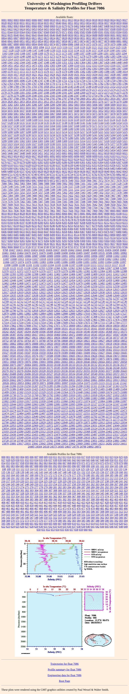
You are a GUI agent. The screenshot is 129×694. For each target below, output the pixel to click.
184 (107, 475)
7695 (70, 207)
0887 (10, 44)
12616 (123, 289)
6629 (46, 171)
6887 (58, 177)
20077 (20, 365)
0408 (107, 26)
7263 (70, 192)
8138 (58, 216)
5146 (113, 123)
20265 (123, 368)
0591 (100, 32)
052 (121, 460)
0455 (46, 29)
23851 (94, 440)
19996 (49, 362)
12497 (35, 286)
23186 (123, 428)
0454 (40, 29)
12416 (12, 277)
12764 (116, 304)
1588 (119, 71)
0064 (22, 26)
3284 (22, 104)
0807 (16, 38)
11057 (93, 259)
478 (88, 508)
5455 (58, 153)
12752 (79, 304)
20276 (20, 371)
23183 (116, 428)
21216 (20, 386)
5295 (119, 138)
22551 (86, 413)
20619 (72, 377)
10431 (19, 250)
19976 (27, 362)
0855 (46, 41)
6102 (107, 156)
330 (32, 493)
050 (112, 460)
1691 (119, 77)
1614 (125, 71)
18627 (27, 337)
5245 (119, 135)
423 (83, 502)
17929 (42, 325)
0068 (46, 26)
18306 (42, 331)
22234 (79, 407)
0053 (82, 23)
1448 (119, 62)
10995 (86, 256)
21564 (64, 392)
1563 (94, 68)
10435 (41, 250)
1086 (119, 44)
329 (27, 493)
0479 (88, 29)
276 (32, 487)
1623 (46, 74)
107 (126, 466)
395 (79, 499)
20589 (20, 377)
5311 (76, 141)
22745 (57, 419)
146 (55, 472)
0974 (52, 44)
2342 (46, 95)
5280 (70, 138)
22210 (42, 407)
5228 (16, 135)
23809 (79, 440)
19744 (35, 359)
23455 (35, 434)
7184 (22, 189)
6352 (88, 165)
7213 (82, 189)
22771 (108, 419)
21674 (108, 392)
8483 (10, 234)
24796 (83, 446)
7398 (28, 195)
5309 (64, 141)
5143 (94, 123)
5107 (22, 119)
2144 (64, 86)
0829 (70, 38)
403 (116, 499)
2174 (113, 89)
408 (13, 502)
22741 (42, 419)
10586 (108, 253)
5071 (70, 113)
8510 (64, 234)
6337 (58, 165)
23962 (72, 443)
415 (46, 502)
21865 (57, 398)
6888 (64, 177)
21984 (101, 401)
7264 (76, 192)
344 (97, 493)
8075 (76, 213)
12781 (79, 307)
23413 (116, 431)
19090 (72, 346)
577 (46, 520)
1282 (107, 56)
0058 (113, 23)
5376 (107, 144)
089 (41, 466)
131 (111, 469)
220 (22, 481)
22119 (86, 404)
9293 (64, 241)
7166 (113, 186)
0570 (58, 32)
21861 (49, 398)
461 (8, 508)
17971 (57, 325)
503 (79, 511)
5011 (124, 104)
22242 (86, 407)
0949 (40, 44)
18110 (72, 328)
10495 (79, 253)
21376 (123, 386)
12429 (86, 277)
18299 (35, 331)
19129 (116, 346)
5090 (58, 116)
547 (32, 517)
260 (83, 484)
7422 (70, 195)
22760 (94, 419)
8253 (70, 225)
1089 (11, 47)
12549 (86, 286)
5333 (70, 144)
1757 (100, 80)
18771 (35, 340)
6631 (58, 171)
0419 (119, 26)
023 (112, 457)
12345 (34, 268)
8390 (82, 228)
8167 (28, 219)
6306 (113, 162)
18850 (116, 340)
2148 (88, 86)
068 (69, 463)
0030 (16, 23)
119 (54, 469)
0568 (46, 32)
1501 (40, 65)
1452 (16, 65)
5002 (70, 104)
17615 (72, 322)
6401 (94, 168)
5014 (16, 107)
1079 (113, 44)
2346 (70, 95)
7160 (88, 186)
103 (107, 466)
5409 (119, 147)
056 (13, 463)
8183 (94, 219)
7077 (113, 180)
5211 (46, 132)
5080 (125, 113)
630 (41, 526)
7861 (52, 210)
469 (46, 508)
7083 (22, 183)
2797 (64, 98)
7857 (46, 210)
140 (27, 472)
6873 (4, 177)
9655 (107, 244)
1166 (22, 53)
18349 (94, 331)
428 (107, 502)
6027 (34, 156)
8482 (4, 234)
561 (97, 517)
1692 (125, 77)
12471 (27, 283)
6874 (10, 177)
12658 (57, 298)
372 (97, 496)
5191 (82, 129)
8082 (89, 213)
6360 (10, 168)
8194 (10, 222)
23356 (72, 431)
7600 (94, 201)
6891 (76, 177)
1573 (28, 71)
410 (22, 502)
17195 (42, 316)
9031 (52, 237)
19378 (57, 352)
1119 (82, 47)
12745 (35, 304)
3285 (28, 104)
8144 (82, 216)
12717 (42, 301)
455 (107, 505)
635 (64, 526)
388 (46, 499)
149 (69, 472)
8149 (100, 216)
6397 (82, 168)
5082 (10, 116)
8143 (76, 216)
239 (112, 481)
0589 (94, 32)
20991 (57, 383)
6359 (4, 168)
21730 (12, 395)
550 (46, 517)
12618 (12, 292)
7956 (82, 210)
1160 (112, 50)
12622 (42, 292)
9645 (82, 244)
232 (79, 481)
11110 (86, 265)
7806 (125, 207)
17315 (101, 316)
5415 (28, 150)
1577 (52, 71)
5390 (46, 147)
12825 (86, 310)
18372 (116, 331)
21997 (123, 401)
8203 (52, 222)
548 (36, 517)
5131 (22, 123)
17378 (20, 319)
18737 (116, 337)
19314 (116, 349)
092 (55, 466)
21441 (57, 389)
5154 (119, 123)
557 (79, 517)
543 (13, 517)
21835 (123, 395)
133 (120, 469)
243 (3, 484)
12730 (101, 301)
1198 (88, 53)
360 (46, 496)
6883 (40, 177)
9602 (40, 244)
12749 (57, 304)
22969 (35, 425)
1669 (4, 77)
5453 (52, 153)
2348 (82, 95)
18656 (57, 337)
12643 (72, 295)
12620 (27, 292)
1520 (10, 68)
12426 (72, 277)
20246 (108, 368)
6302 (88, 162)
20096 (42, 365)
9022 (46, 237)
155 (97, 472)
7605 (119, 201)
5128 (10, 123)
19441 (108, 352)
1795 (40, 86)
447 (69, 505)
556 (74, 517)
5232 (40, 135)
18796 (57, 340)
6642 (119, 171)
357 (32, 496)
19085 (64, 346)
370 (88, 496)
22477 (12, 413)
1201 (106, 53)
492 (27, 511)
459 (126, 505)
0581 (70, 32)
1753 (76, 80)
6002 (70, 153)
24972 (97, 446)
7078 (119, 180)
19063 (20, 346)
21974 (86, 401)
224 (41, 481)
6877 (16, 177)
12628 (86, 292)
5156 (4, 126)
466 (32, 508)
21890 (108, 398)
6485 (125, 168)
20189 (64, 368)
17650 (79, 322)
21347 (108, 386)
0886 (4, 44)
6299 (70, 162)
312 (74, 490)
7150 (28, 186)
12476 (57, 283)
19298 (101, 349)
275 (27, 487)
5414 (22, 150)
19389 (64, 352)
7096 (76, 183)
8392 (94, 228)
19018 (108, 343)
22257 (116, 407)
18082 (35, 328)
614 (93, 523)
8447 (46, 231)
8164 (10, 219)
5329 (46, 144)
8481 (125, 231)
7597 (76, 201)
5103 (125, 116)
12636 (20, 295)
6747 (28, 174)
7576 (10, 201)
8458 (64, 231)
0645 (46, 35)
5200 (10, 132)
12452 (57, 280)
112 (22, 469)
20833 (79, 380)
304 (36, 490)
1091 (23, 47)
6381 (34, 168)
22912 (101, 422)
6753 (64, 174)
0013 (70, 20)
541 (3, 517)
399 (97, 499)
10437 (56, 250)
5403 (113, 147)
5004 (82, 104)
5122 (100, 119)
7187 (40, 189)
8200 (40, 222)
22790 (5, 422)
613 (88, 523)
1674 (34, 77)
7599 (88, 201)
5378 (119, 144)
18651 (49, 337)
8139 (64, 216)
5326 (28, 144)
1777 (70, 83)
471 (55, 508)
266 (112, 484)
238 (107, 481)
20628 (101, 377)
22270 (5, 410)
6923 (10, 180)
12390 (5, 274)
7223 (4, 192)
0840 (4, 41)
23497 (94, 434)
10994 (79, 256)
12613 (101, 289)
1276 (70, 56)
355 (22, 496)
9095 (82, 237)
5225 (125, 132)
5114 (58, 119)
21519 (27, 392)
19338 (12, 352)
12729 (94, 301)
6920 (119, 177)
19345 (20, 352)
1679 (58, 77)
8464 (76, 231)
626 (22, 526)
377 (121, 496)
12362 (71, 268)
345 (102, 493)
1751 (64, 80)
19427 (101, 352)
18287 (20, 331)
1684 (82, 77)
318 (102, 490)
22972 (49, 425)
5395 (64, 147)
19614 (79, 355)
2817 (119, 98)
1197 (82, 53)
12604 (35, 289)
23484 (72, 434)
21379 (5, 389)
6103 (113, 156)
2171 (94, 89)
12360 (56, 268)
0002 (10, 20)
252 (46, 484)
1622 (40, 74)
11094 (108, 262)
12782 (86, 307)
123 (73, 469)
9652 (100, 244)
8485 (16, 234)
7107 (101, 183)
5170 (88, 126)
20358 (94, 371)
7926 (70, 210)
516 (13, 514)
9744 (40, 247)
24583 (60, 446)
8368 (10, 228)
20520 (35, 374)
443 (50, 505)
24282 (108, 443)
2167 (70, 89)
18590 (123, 334)
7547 (40, 198)
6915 (88, 177)
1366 (94, 62)
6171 (22, 159)
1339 (125, 59)
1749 (52, 80)
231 (74, 481)
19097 (79, 346)
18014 (86, 325)
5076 (100, 113)
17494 (123, 319)
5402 (107, 147)
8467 (82, 231)
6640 (107, 171)
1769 (46, 83)
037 (50, 460)
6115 (124, 156)
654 (57, 529)
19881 (116, 359)
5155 (125, 123)
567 (126, 517)
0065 (28, 26)
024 (116, 457)
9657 (113, 244)
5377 (113, 144)
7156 (64, 186)
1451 (10, 65)
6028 (40, 156)
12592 (20, 289)
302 (27, 490)
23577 (42, 437)
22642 (42, 416)
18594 (5, 337)
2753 (88, 95)
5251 (28, 138)
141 (32, 472)
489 (13, 511)
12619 (20, 292)
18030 (101, 325)
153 (88, 472)
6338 (64, 165)
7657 (125, 204)
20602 (42, 377)
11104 (50, 265)
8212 (107, 222)
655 (62, 529)
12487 (5, 286)
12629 (94, 292)
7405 (46, 195)
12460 (116, 280)
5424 (82, 150)
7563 (94, 198)
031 (22, 460)
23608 (79, 437)
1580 (70, 71)
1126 (123, 47)
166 (22, 475)
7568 (113, 198)
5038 (28, 110)
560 (93, 517)
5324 (16, 144)
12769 (12, 307)
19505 (12, 355)
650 (39, 529)
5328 (40, 144)
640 (88, 526)
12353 (42, 268)
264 (102, 484)
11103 (43, 265)
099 (88, 466)
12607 (57, 289)
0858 (64, 41)
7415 (64, 195)
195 (32, 478)
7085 (34, 183)
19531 (27, 355)
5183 (40, 129)
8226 (28, 225)
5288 (113, 138)
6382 (40, 168)
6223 (70, 159)
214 (121, 478)
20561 (101, 374)
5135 (46, 123)
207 (88, 478)
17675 (86, 322)
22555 (101, 413)
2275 (119, 92)
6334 (40, 165)
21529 (42, 392)
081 (3, 466)
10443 (78, 250)
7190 (58, 189)
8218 (16, 225)
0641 (22, 35)
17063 (94, 313)
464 (22, 508)
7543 (28, 198)
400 (102, 499)
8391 (88, 228)
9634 (64, 244)
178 (79, 475)
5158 (16, 126)
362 (55, 496)
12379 (64, 271)
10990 (57, 256)
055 (8, 463)
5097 (94, 116)
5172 (100, 126)
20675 (20, 380)
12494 (20, 286)
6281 (34, 162)
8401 (125, 228)
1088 (5, 47)
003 (17, 457)
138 (17, 472)
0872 (70, 41)
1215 (10, 56)
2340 (34, 95)
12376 (42, 271)
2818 (125, 98)
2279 (16, 95)
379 (3, 499)
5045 (58, 110)
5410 (125, 147)
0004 (22, 20)
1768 (40, 83)
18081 (27, 328)
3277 (107, 101)
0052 (76, 23)
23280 (20, 431)
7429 (88, 195)
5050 (88, 110)
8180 (82, 219)
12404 (64, 274)
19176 (27, 349)
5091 (64, 116)
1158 (100, 50)
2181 (22, 92)
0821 (34, 38)
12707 (116, 298)
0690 (107, 35)
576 (41, 520)
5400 (94, 147)
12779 (64, 307)
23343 (64, 431)
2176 (125, 89)
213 (116, 478)
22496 (35, 413)
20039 (79, 362)
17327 (108, 316)
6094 (64, 156)
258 (74, 484)
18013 (79, 325)
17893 (20, 325)
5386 (28, 147)
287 (83, 487)
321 (116, 490)
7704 (94, 207)
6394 (70, 168)
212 (112, 478)
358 (36, 496)
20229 (94, 368)
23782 (49, 440)
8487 (28, 234)
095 (69, 466)
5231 (34, 135)
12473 (42, 283)
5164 (52, 126)
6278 (16, 162)
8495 (34, 234)
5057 (125, 110)
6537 (22, 171)
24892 (90, 446)
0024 (113, 20)
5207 (22, 132)
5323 (10, 144)
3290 (58, 104)
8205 (64, 222)
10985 (20, 256)
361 (50, 496)
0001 (4, 20)
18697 (86, 337)
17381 (27, 319)
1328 (82, 59)
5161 (34, 126)
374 (107, 496)
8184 (100, 219)
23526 (123, 434)
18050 (116, 325)
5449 (28, 153)
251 (41, 484)
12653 (20, 298)
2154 (125, 86)
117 (45, 469)
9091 (64, 237)
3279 (119, 101)
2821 (16, 101)
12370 (5, 271)
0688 (94, 35)
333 (46, 493)
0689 (100, 35)
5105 (10, 119)
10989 (50, 256)
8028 (22, 213)
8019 (10, 213)
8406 (4, 231)
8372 (22, 228)
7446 (100, 195)
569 (8, 520)
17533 (12, 322)
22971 (42, 425)
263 (97, 484)
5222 (107, 132)
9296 (76, 241)
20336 (64, 371)
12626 (72, 292)
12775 (42, 307)
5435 (119, 150)
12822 (64, 310)
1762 (4, 83)
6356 (113, 165)
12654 (27, 298)
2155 (4, 89)
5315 (88, 141)
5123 (106, 119)
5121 (94, 119)
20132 (94, 365)
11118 (122, 265)
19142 (5, 349)
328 (22, 493)
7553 (64, 198)
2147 (82, 86)
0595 (125, 32)
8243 (46, 225)
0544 (10, 32)
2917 (76, 101)
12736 (123, 301)
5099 (100, 116)
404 (121, 499)
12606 (49, 289)
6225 (82, 159)
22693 (86, 416)
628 (32, 526)
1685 (88, 77)
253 (50, 484)
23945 (50, 443)
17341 (5, 319)
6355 (107, 165)
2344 (58, 95)
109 (9, 469)
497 (50, 511)
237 (102, 481)
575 (36, 520)
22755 (79, 419)
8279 (94, 225)
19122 (108, 346)
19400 (72, 352)
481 (102, 508)
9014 (28, 237)
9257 (4, 241)
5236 (64, 135)
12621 (35, 292)
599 (22, 523)
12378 (57, 271)
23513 (108, 434)
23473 (49, 434)
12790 (12, 310)
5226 (4, 135)
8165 (16, 219)
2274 (113, 92)
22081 (57, 404)
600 (27, 523)
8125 (22, 216)
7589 (46, 201)
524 (50, 514)
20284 (27, 371)
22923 (116, 422)
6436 (107, 168)
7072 (100, 180)
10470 (27, 253)
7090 (58, 183)
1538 (82, 68)
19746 (42, 359)
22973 (57, 425)
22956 (20, 425)
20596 (35, 377)
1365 (88, 62)
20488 (12, 374)
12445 (5, 280)
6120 (16, 159)
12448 (27, 280)
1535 (64, 68)
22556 (108, 413)
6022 (4, 156)
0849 (16, 41)
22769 (101, 419)
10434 (34, 250)
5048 (76, 110)
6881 (28, 177)
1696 (22, 80)
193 (22, 478)
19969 (12, 362)
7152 (40, 186)
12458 (101, 280)
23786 (57, 440)
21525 (35, 392)
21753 (27, 395)
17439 (86, 319)
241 (121, 481)
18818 (72, 340)
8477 (113, 231)
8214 (119, 222)
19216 (64, 349)
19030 (116, 343)
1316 (22, 59)
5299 (4, 141)
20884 (101, 380)
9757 (76, 247)
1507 (64, 65)
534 (97, 514)
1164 (10, 53)
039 (60, 460)
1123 (106, 47)
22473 (123, 410)
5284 (94, 138)
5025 (76, 107)
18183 (108, 328)
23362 (79, 431)
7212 (76, 189)
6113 (119, 156)
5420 (58, 150)
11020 (57, 259)
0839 (125, 38)
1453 (22, 65)
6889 (70, 177)
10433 (27, 250)
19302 (108, 349)
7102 (89, 183)
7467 (113, 195)
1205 (4, 56)
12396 (27, 274)
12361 (64, 268)
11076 (28, 262)
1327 (76, 59)
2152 (113, 86)
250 (36, 484)
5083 (16, 116)
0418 (113, 26)
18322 (72, 331)
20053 (108, 362)
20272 (12, 371)
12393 (12, 274)
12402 (57, 274)
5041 (46, 110)
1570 (10, 71)
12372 (20, 271)
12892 (79, 313)
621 (126, 523)
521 (36, 514)
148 (64, 472)
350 (126, 493)
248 (27, 484)
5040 (40, 110)
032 (27, 460)
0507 (107, 29)
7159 (82, 186)
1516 (113, 65)
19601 (64, 355)
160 (121, 472)
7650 (113, 204)
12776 (49, 307)
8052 (46, 213)
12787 (123, 307)
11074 (20, 262)
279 (46, 487)
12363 (79, 268)
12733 (108, 301)
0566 (34, 32)
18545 (94, 334)
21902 (5, 401)
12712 (20, 301)
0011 (58, 20)
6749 (40, 174)
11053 (72, 259)
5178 (10, 129)
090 (46, 466)
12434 (116, 277)
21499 (5, 392)
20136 (116, 365)
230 (69, 481)
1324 (64, 59)
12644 (79, 295)
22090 (64, 404)
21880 (86, 398)
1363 (76, 62)
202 (64, 478)
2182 (28, 92)
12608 (64, 289)
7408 (52, 195)
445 (60, 505)
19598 (57, 355)
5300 (10, 141)
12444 (123, 277)
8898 (4, 237)
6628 (40, 171)
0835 (107, 38)
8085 (95, 213)
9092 (70, 237)
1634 (94, 74)
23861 (116, 440)
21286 (57, 386)
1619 (28, 74)
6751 (52, 174)
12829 (116, 310)
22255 (108, 407)
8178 (70, 219)
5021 (58, 107)
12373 (27, 271)
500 (64, 511)
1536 (70, 68)
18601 (12, 337)
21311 (94, 386)
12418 (27, 277)
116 (41, 469)
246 (17, 484)
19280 (86, 349)
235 (93, 481)
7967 (88, 210)
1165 (16, 53)
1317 (28, 59)
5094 (82, 116)
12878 (123, 310)
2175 (119, 89)
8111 (125, 213)
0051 (70, 23)
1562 (88, 68)
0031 (22, 23)
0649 (64, 35)
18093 (42, 328)
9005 (22, 237)
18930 (57, 343)
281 (55, 487)
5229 (22, 135)
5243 (107, 135)
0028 (4, 23)
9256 (125, 237)
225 (46, 481)
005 (27, 457)
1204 (124, 53)
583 (74, 520)
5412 (10, 150)
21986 (108, 401)
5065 (40, 113)
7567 (107, 198)
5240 (88, 135)
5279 (64, 138)
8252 (64, 225)
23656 (101, 437)
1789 (16, 86)
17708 (94, 322)
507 (97, 511)
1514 (100, 65)
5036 (16, 110)
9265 (22, 241)
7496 (125, 195)
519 (27, 514)
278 (41, 487)
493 (32, 511)
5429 (100, 150)
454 (102, 505)
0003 (16, 20)
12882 (27, 313)
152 (83, 472)
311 (69, 490)
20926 (5, 383)
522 (41, 514)
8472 (94, 231)
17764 (116, 322)
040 (64, 460)
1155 (82, 50)
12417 (20, 277)
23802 (64, 440)
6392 (58, 168)
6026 (28, 156)
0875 (88, 41)
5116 (70, 119)
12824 (79, 310)
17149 (5, 316)
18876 (27, 343)
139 (22, 472)
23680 (108, 437)
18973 (72, 343)
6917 (100, 177)
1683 (76, 77)
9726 (28, 247)
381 (13, 499)
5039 (34, 110)
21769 (35, 395)
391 (60, 499)
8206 (70, 222)
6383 (46, 168)
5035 (10, 110)
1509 (70, 65)
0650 (70, 35)
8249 (58, 225)
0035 (46, 23)
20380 (116, 371)
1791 (28, 86)
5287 (107, 138)
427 (102, 502)
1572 (22, 71)
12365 (93, 268)
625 (17, 526)
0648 (58, 35)
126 (87, 469)
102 (102, 466)
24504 (38, 446)
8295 (113, 225)
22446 (108, 410)
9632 (58, 244)
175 (64, 475)
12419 (35, 277)
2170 (88, 89)
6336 (52, 165)
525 (55, 514)
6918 (107, 177)
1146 (28, 50)
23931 (27, 443)
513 (126, 511)
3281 (4, 104)
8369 (16, 228)
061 (36, 463)
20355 (86, 371)
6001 (64, 153)
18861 (5, 343)
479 (93, 508)
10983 (5, 256)
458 (121, 505)
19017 (101, 343)
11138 (27, 268)
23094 (64, 428)
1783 (107, 83)
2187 (40, 92)
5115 (64, 119)
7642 (94, 204)
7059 (82, 180)
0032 (28, 23)
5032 (119, 107)
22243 (94, 407)
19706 (5, 359)
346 (107, 493)
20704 (42, 380)
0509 (119, 29)
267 (116, 484)
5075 (94, 113)
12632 (116, 292)
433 (3, 505)
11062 (108, 259)
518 (22, 514)
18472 (72, 334)
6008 (82, 153)
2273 (107, 92)
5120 (88, 119)
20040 (86, 362)
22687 (79, 416)
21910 (20, 401)
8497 (40, 234)
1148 (40, 50)
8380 (46, 228)
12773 (27, 307)
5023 (64, 107)
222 (32, 481)
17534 (20, 322)
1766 (28, 83)
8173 (46, 219)
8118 (4, 216)
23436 (12, 434)
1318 (34, 59)
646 (112, 526)
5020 (52, 107)
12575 (12, 289)
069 (74, 463)
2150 (100, 86)
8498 (46, 234)
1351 (64, 62)
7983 (100, 210)
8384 (70, 228)
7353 (107, 192)
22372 (64, 410)
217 (8, 481)
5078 (113, 113)
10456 (108, 250)
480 (97, 508)
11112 (100, 265)
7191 (64, 189)
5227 (10, 135)
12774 (35, 307)
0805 (10, 38)
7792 (119, 207)
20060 (5, 365)
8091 (113, 213)
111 (18, 469)
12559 (123, 286)
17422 (57, 319)
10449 (93, 250)
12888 (64, 313)
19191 (42, 349)
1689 (113, 77)
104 (112, 466)
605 (50, 523)
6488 (10, 171)
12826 (94, 310)
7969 (94, 210)
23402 (108, 431)
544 (17, 517)
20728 (57, 380)
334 (50, 493)
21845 (27, 398)
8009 (125, 210)
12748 (49, 304)
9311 (124, 241)
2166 (64, 89)
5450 (34, 153)
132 (116, 469)
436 (17, 505)
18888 (35, 343)
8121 (10, 216)
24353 (116, 443)
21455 (64, 389)
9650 (94, 244)
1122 (100, 47)
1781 (94, 83)
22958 (27, 425)
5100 (107, 116)
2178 (4, 92)
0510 (125, 29)
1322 (52, 59)
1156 (88, 50)
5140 (76, 123)
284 (69, 487)
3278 (113, 101)
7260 (52, 192)
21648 (79, 392)
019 (93, 457)
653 (53, 529)
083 (13, 466)
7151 (34, 186)
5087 (40, 116)
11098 (7, 265)
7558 (82, 198)
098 (83, 466)
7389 (16, 195)
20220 (79, 368)
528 (69, 514)
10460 (123, 250)
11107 (72, 265)
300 (17, 490)
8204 (58, 222)
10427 (12, 250)
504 (83, 511)
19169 (20, 349)
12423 (57, 277)
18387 (12, 334)
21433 (42, 389)
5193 (94, 129)
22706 (101, 416)
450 (83, 505)
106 (121, 466)
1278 (82, 56)
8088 (107, 213)
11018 (42, 259)
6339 (70, 165)
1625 (58, 74)
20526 (42, 374)
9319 (28, 244)
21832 (116, 395)
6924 (16, 180)
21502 (20, 392)
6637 (88, 171)
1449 (125, 62)
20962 (28, 383)
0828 (64, 38)
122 (69, 469)
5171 (94, 126)
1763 (10, 83)
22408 (79, 410)
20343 (72, 371)
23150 (108, 428)
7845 (28, 210)
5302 (22, 141)
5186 (52, 129)
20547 (86, 374)
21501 (12, 392)
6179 (34, 159)
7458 (107, 195)
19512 (20, 355)
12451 (49, 280)
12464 (12, 283)
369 (83, 496)
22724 (5, 419)
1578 (58, 71)
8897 (125, 234)
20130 (86, 365)
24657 (68, 446)
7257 (40, 192)
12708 (123, 298)
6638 (94, 171)
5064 (34, 113)
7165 (107, 186)
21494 (123, 389)
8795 (88, 234)
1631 (76, 74)
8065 (58, 213)
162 (3, 475)
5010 (119, 104)
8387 (76, 228)
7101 (82, 183)
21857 (42, 398)
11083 (42, 262)
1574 (34, 71)
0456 (52, 29)
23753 (35, 440)
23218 (12, 431)
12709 (5, 301)
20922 (123, 380)
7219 (107, 189)
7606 (125, 201)
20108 (57, 365)
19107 (86, 346)
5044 (52, 110)
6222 (64, 159)
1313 (4, 59)
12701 (101, 298)
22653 (49, 416)
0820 (28, 38)
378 (126, 496)
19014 (94, 343)
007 (36, 457)
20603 (49, 377)
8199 (34, 222)
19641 (101, 355)
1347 (40, 62)
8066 (64, 213)
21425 (35, 389)
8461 (70, 231)
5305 (40, 141)
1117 (70, 47)
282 (60, 487)
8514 (76, 234)
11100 (21, 265)
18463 (64, 334)
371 (93, 496)
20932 (13, 383)
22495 (27, 413)
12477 (64, 283)
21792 (49, 395)
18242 (5, 331)
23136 (101, 428)
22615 (20, 416)
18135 (86, 328)
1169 (40, 53)
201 (60, 478)
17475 (108, 319)
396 (83, 499)
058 (22, 463)
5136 (52, 123)
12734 (116, 301)
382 (17, 499)
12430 (94, 277)
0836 (113, 38)
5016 (28, 107)
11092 (93, 262)
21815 (86, 395)
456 (112, 505)
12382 (86, 271)
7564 (100, 198)
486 (126, 508)
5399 (88, 147)
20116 (79, 365)
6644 (4, 174)
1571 (16, 71)
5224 (119, 132)
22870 (79, 422)
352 (8, 496)
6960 (22, 180)
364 (64, 496)
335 (55, 493)
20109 (64, 365)
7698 (76, 207)
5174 (113, 126)
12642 (64, 295)
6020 (119, 153)
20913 (116, 380)
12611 (86, 289)
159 (116, 472)
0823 (46, 38)
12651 (5, 298)
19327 (5, 352)
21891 (116, 398)
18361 (101, 331)
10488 (57, 253)
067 (64, 463)
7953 (76, 210)
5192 (88, 129)
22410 (86, 410)
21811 (79, 395)
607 (60, 523)
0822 (40, 38)
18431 (42, 334)
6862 (119, 174)
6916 (94, 177)
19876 (108, 359)
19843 (79, 359)
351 (3, 496)
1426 (107, 62)
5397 (76, 147)
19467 (5, 355)
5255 (46, 138)
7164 (100, 186)
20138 (5, 368)
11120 (5, 268)
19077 (57, 346)
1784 (113, 83)
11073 (13, 262)
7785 (113, 207)
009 (46, 457)
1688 (107, 77)
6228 (100, 159)
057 (17, 463)
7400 (34, 195)
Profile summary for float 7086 (64, 669)
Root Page (64, 681)
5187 (58, 129)
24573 (53, 446)
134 (125, 469)
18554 (101, 334)
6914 (82, 177)
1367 (100, 62)
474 (69, 508)
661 (90, 529)
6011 (94, 153)
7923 (64, 210)
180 (88, 475)
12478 (72, 283)
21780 (42, 395)
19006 (86, 343)
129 (102, 469)
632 (50, 526)
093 (60, 466)
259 (79, 484)
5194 (100, 129)
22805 (20, 422)
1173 (64, 53)
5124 (112, 119)
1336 (107, 59)
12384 (101, 271)
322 (121, 490)
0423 (16, 29)
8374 (28, 228)
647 (116, 526)
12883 (35, 313)
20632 (108, 377)
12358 (49, 268)
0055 (94, 23)
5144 (100, 123)
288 (88, 487)
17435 (79, 319)
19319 (123, 349)
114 (31, 469)
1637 (107, 74)
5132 (28, 123)
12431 (101, 277)
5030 (107, 107)
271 (8, 487)
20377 (108, 371)
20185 (57, 368)
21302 (86, 386)
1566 (113, 68)
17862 (12, 325)
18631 (35, 337)
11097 (123, 262)
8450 (52, 231)
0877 (100, 41)
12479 (79, 283)
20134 (101, 365)
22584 (5, 416)
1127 (5, 50)
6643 (125, 171)
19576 (35, 355)
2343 (52, 95)
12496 (27, 286)
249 (32, 484)
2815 (107, 98)
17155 (12, 316)
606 (55, 523)
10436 (49, 250)
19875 (101, 359)
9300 (82, 241)
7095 (70, 183)
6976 (64, 180)
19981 (35, 362)
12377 (49, 271)
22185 (12, 407)
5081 (4, 116)
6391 (52, 168)
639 (83, 526)
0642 (28, 35)
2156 (10, 89)
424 (88, 502)
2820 (10, 101)
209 (97, 478)
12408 (86, 274)
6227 (94, 159)
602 (36, 523)
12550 (94, 286)
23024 (86, 425)
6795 (113, 174)
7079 (125, 180)
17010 (86, 313)
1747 (40, 80)
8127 (34, 216)
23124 (94, 428)
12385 (108, 271)
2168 (76, 89)
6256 (118, 159)
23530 (5, 437)
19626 (94, 355)
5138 (64, 123)
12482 (101, 283)
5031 (113, 107)
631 (46, 526)
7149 (22, 186)
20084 (27, 365)
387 (41, 499)
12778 (57, 307)
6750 (46, 174)
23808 (72, 440)
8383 (64, 228)
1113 (47, 47)
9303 (100, 241)
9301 (88, 241)
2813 (94, 98)
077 (112, 463)
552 (55, 517)
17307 (86, 316)
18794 (49, 340)
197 (41, 478)
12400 (42, 274)
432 (126, 502)
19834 (72, 359)
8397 (119, 228)
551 (50, 517)
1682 (70, 77)
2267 (70, 92)
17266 (64, 316)
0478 (82, 29)
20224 (86, 368)
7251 (16, 192)
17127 (123, 313)
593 (121, 520)
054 (3, 463)
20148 (20, 368)
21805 (64, 395)
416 (50, 502)
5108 (28, 119)
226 (50, 481)
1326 (70, 59)
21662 (86, 392)
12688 (72, 298)
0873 (76, 41)
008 (41, 457)
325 (8, 493)
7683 (64, 207)
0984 (64, 44)
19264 (79, 349)
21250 (27, 386)
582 (69, 520)
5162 (40, 126)
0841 (10, 41)
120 (59, 469)
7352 (100, 192)
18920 (49, 343)
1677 (46, 77)
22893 (94, 422)
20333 (57, 371)
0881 (119, 41)
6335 (46, 165)
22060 (27, 404)
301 (22, 490)
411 (27, 502)
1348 (46, 62)
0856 (52, 41)
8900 (16, 237)
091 (50, 466)
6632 (64, 171)
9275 (40, 241)
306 (46, 490)
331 (36, 493)
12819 (42, 310)
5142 (88, 123)
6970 (46, 180)
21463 (72, 389)
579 (55, 520)
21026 (72, 383)
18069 (20, 328)
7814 (4, 210)
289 (93, 487)
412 (32, 502)
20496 (27, 374)
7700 (88, 207)
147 (60, 472)
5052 (100, 110)
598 (17, 523)
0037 (52, 23)
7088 (46, 183)
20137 (123, 365)
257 (69, 484)
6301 (82, 162)
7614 (40, 204)
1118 (76, 47)
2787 (10, 98)
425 (93, 502)
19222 (72, 349)
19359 (42, 352)
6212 (40, 159)
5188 (64, 129)
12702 (108, 298)
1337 (113, 59)
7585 (28, 201)
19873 (94, 359)
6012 (100, 153)
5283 (88, 138)
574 (32, 520)
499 (60, 511)
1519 (4, 68)
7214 (88, 189)
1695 (16, 80)
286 (79, 487)
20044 (101, 362)
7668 (34, 207)
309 (60, 490)
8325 (125, 225)
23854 (108, 440)
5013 (10, 107)
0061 (4, 26)
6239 (112, 159)
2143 (58, 86)
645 (107, 526)
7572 (125, 198)
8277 (88, 225)
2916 (70, 101)
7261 (58, 192)
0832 (88, 38)
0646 (52, 35)
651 (43, 529)
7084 (28, 183)
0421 (4, 29)
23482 (64, 434)
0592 (107, 32)
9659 (119, 244)
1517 (119, 65)
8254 (76, 225)
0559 (16, 32)
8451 (58, 231)
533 (93, 514)
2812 (88, 98)
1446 (113, 62)
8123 (16, 216)
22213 (49, 407)
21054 (79, 383)
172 (50, 475)
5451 (40, 153)
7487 (119, 195)
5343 (88, 144)
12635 (12, 295)
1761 (125, 80)
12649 (116, 295)
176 (69, 475)
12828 (108, 310)
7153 (46, 186)
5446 (10, 153)
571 (17, 520)
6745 (16, 174)
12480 (86, 283)
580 (60, 520)
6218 (46, 159)
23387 (94, 431)
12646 (94, 295)
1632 (82, 74)
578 (50, 520)
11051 (64, 259)
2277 (4, 95)
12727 (79, 301)
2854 (28, 101)
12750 (64, 304)
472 (60, 508)
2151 (107, 86)
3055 (94, 101)
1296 (119, 56)
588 (97, 520)
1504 (58, 65)
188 (126, 475)
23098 (72, 428)
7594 (58, 201)
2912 (46, 101)
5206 (16, 132)
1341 (10, 62)
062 (41, 463)
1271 (40, 56)
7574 (4, 201)
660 (86, 529)
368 (79, 496)
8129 (40, 216)
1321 (46, 59)
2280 (22, 95)
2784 (119, 95)
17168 (20, 316)
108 (4, 469)
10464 (20, 253)
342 (88, 493)
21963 (72, 401)
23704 (116, 437)
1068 (76, 44)
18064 (5, 328)
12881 (20, 313)
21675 (116, 392)
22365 (57, 410)
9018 (40, 237)
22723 (123, 416)
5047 (70, 110)
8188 (113, 219)
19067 (42, 346)
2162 (40, 89)
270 (3, 487)
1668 (125, 74)
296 (126, 487)
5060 (10, 113)
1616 (10, 74)
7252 (22, 192)
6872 (125, 174)
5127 (4, 123)
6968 (40, 180)
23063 (20, 428)
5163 (46, 126)
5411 (4, 150)
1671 (16, 77)
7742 (100, 207)
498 (55, 511)
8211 (100, 222)
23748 (20, 440)
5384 (16, 147)
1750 (58, 80)
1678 (52, 77)
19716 (12, 359)
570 (13, 520)
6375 (28, 168)
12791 (20, 310)
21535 (49, 392)
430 (116, 502)
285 (74, 487)
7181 (4, 189)
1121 (94, 47)
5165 (58, 126)
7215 (94, 189)
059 (27, 463)
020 (97, 457)
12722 (49, 301)
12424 (64, 277)
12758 (108, 304)
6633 (70, 171)
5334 (76, 144)
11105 (57, 265)
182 (97, 475)
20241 (101, 368)
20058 (123, 362)
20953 (20, 383)
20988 (50, 383)
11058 (101, 259)
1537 (76, 68)
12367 (108, 268)
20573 (123, 374)
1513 (94, 65)
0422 (10, 29)
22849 (64, 422)
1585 (100, 71)
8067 (70, 213)
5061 (16, 113)
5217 (82, 132)
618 (112, 523)
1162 (123, 50)
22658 (57, 416)
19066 (35, 346)
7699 (82, 207)
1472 (28, 65)
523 (46, 514)
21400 (20, 389)
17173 (27, 316)
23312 (42, 431)
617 (107, 523)
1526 (46, 68)
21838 (5, 398)
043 (79, 460)
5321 (125, 141)
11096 (115, 262)
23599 (72, 437)
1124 (112, 47)
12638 (35, 295)
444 (55, 505)
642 (97, 526)
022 (107, 457)
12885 (49, 313)
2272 (100, 92)
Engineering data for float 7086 (64, 675)
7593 (52, 201)
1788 (10, 86)
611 (78, 523)
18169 (101, 328)
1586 (107, 71)
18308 (49, 331)
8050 (40, 213)
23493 (86, 434)
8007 (119, 210)
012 (60, 457)
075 (102, 463)
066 (60, 463)
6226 (88, 159)
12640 (49, 295)
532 (88, 514)
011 (55, 457)
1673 (28, 77)
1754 (82, 80)
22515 (57, 413)
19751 (49, 359)
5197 (119, 129)
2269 (82, 92)
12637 (27, 295)
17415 (49, 319)
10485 (49, 253)
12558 (116, 286)
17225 (49, 316)
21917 (27, 401)
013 (64, 457)
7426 (82, 195)
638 (79, 526)
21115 (101, 383)
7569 (119, 198)
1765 (22, 83)
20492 (20, 374)
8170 (34, 219)
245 (13, 484)
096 (74, 466)
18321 (64, 331)
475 (74, 508)
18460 (57, 334)
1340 (4, 62)
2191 (64, 92)
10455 (100, 250)
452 (93, 505)
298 (8, 490)
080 (126, 463)
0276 (70, 26)
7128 (118, 183)
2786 (4, 98)
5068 (58, 113)
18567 (116, 334)
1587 (113, 71)
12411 (108, 274)
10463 (12, 253)
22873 (86, 422)
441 (41, 505)
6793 (100, 174)
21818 (94, 395)
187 (121, 475)
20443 (123, 371)
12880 (12, 313)
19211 (57, 349)
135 (3, 472)
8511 (70, 234)
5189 (70, 129)
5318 (107, 141)
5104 (4, 119)
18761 (20, 340)
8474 (100, 231)
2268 (76, 92)
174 (60, 475)
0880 (113, 41)
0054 (88, 23)
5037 (22, 110)
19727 (27, 359)
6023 (10, 156)
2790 (28, 98)
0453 (34, 29)
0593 (113, 32)
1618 (22, 74)
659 (81, 529)
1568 (125, 68)
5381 (4, 147)
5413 (16, 150)
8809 (94, 234)
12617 (5, 292)
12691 (79, 298)
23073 (49, 428)
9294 (70, 241)
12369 (123, 268)
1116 (65, 47)
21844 (20, 398)
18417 (35, 334)
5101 (113, 116)
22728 (20, 419)
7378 (119, 192)
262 (93, 484)
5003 (76, 104)
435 (13, 505)
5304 (34, 141)
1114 (53, 47)
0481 (94, 29)
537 (112, 514)
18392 (20, 334)
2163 (46, 89)
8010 (4, 213)
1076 (94, 44)
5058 (4, 113)
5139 (70, 123)
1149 (46, 50)
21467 (79, 389)
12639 (42, 295)
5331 (58, 144)
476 (79, 508)
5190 (76, 129)
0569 (52, 32)
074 (97, 463)
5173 (107, 126)
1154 (76, 50)
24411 (123, 443)
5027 (88, 107)
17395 (42, 319)
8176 (64, 219)
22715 (108, 416)
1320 (40, 59)
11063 (115, 259)
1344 (22, 62)
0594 (119, 32)
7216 (100, 189)
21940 (49, 401)
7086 (40, 183)
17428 (64, 319)
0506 (100, 29)
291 (102, 487)
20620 (79, 377)
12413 (123, 274)
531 (83, 514)
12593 (27, 289)
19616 (86, 355)
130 (106, 469)
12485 (123, 283)
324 (3, 493)
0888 (16, 44)
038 (55, 460)
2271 (94, 92)
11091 (86, 262)
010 (50, 457)
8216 (4, 225)
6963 (28, 180)
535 (102, 514)
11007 (6, 259)
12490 (12, 286)
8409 (16, 231)
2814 (100, 98)
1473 (34, 65)
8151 (107, 216)
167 (27, 475)
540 (126, 514)
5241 (94, 135)
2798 (70, 98)
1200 (100, 53)
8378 (40, 228)
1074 (82, 44)
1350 (58, 62)
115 (36, 469)
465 (27, 508)
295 (121, 487)
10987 (35, 256)
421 (74, 502)
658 (76, 529)
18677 (72, 337)
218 (13, 481)
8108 (119, 213)
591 (112, 520)
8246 (52, 225)
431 (121, 502)
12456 (86, 280)
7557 (76, 198)
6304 (100, 162)
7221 (119, 189)
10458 (115, 250)
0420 (125, 26)
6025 (22, 156)
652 (48, 529)
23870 (5, 443)
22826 (35, 422)
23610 (86, 437)
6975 (58, 180)
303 (32, 490)
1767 (34, 83)
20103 (50, 365)
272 (13, 487)
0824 (52, 38)
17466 (101, 319)
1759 (113, 80)
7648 (107, 204)
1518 (125, 65)
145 (50, 472)
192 (17, 478)
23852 (101, 440)
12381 (79, 271)
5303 (28, 141)
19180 (35, 349)
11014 (28, 259)
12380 (72, 271)
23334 (49, 431)
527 (64, 514)
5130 (16, 123)
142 (36, 472)
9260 (10, 241)
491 (22, 511)
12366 (101, 268)
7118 (112, 183)
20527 (49, 374)
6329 (34, 165)
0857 (58, 41)
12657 (49, 298)
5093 (76, 116)
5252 (34, 138)
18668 (64, 337)
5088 (46, 116)
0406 (94, 26)
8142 (70, 216)
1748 (46, 80)
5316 (94, 141)
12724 (64, 301)
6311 (16, 165)
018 (88, 457)
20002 (64, 362)
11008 (13, 259)
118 (50, 469)
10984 (13, 256)
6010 (88, 153)
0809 (22, 38)
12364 (86, 268)
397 (88, 499)
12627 (79, 292)
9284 (46, 241)
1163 (4, 53)
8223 (22, 225)
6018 (107, 153)
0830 (76, 38)
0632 (4, 35)
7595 (64, 201)
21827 (108, 395)
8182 (88, 219)
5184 (46, 129)
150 (74, 472)
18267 (12, 331)
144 (46, 472)
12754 (86, 304)
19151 (12, 349)
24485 (31, 446)
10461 (5, 253)
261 (88, 484)
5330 (52, 144)
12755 (94, 304)
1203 (118, 53)
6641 (113, 171)
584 (79, 520)
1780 (88, 83)
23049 (116, 425)
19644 (108, 355)
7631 (76, 204)
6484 (119, 168)
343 (93, 493)
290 (97, 487)
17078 (108, 313)
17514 (5, 322)
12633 (123, 292)
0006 (34, 20)
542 (8, 517)
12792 (27, 310)
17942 (49, 325)
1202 (112, 53)
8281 (100, 225)
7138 (124, 183)
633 (55, 526)
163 (8, 475)
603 (41, 523)
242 (126, 481)
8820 (100, 234)
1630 (70, 74)
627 (27, 526)
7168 (125, 186)
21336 (101, 386)
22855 (72, 422)
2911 (40, 101)
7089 (52, 183)
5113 (52, 119)
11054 (79, 259)
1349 (52, 62)
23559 (35, 437)
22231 (72, 407)
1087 (125, 44)
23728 (5, 440)
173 (55, 475)
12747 (42, 304)
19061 (13, 346)
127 (92, 469)
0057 (107, 23)
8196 (16, 222)
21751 (20, 395)
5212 (52, 132)
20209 (72, 368)
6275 (124, 159)
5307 (52, 141)
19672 (116, 355)
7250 (10, 192)
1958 (46, 86)
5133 (34, 123)
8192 (125, 219)
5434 (113, 150)
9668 (16, 247)
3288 (46, 104)
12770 (20, 307)
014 (69, 457)
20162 (35, 368)
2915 (64, 101)
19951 (5, 362)
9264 (16, 241)
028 (8, 460)
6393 (64, 168)
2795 (52, 98)
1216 (16, 56)
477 (83, 508)
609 (69, 523)
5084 (22, 116)
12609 (72, 289)
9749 (46, 247)
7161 (94, 186)
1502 (46, 65)
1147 (34, 50)
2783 (113, 95)
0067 (40, 26)
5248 (10, 138)
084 (17, 466)
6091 (46, 156)
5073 (82, 113)
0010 (52, 20)
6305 (107, 162)
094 (64, 466)
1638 (113, 74)
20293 (35, 371)
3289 (52, 104)
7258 (46, 192)
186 (116, 475)
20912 (108, 380)
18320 (57, 331)
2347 (76, 95)
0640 (16, 35)
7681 (58, 207)
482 (107, 508)
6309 (4, 165)
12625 (64, 292)
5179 (16, 129)
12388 (123, 271)
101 (97, 466)
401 (107, 499)
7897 (58, 210)
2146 (76, 86)
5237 (70, 135)
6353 (94, 165)
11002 (116, 256)
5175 (119, 126)
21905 (12, 401)
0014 (76, 20)
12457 (94, 280)
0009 (46, 20)
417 (55, 502)
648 (121, 526)
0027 (125, 20)
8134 (52, 216)
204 (74, 478)
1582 (82, 71)
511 (116, 511)
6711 (10, 174)
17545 (27, 322)
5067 (52, 113)
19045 (123, 343)
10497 (86, 253)
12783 (94, 307)
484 (116, 508)
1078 (107, 44)
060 (32, 463)
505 (88, 511)
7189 (52, 189)
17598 (57, 322)
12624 (57, 292)
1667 (119, 74)
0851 (22, 41)
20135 (108, 365)
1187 (70, 53)
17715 (101, 322)
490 (17, 511)
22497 (42, 413)
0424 (22, 29)
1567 (119, 68)
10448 (86, 250)
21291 (64, 386)
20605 (57, 377)
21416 (27, 389)
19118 (101, 346)
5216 (76, 132)
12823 (72, 310)
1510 (76, 65)
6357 (119, 165)
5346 (100, 144)
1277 (76, 56)
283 (64, 487)
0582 (76, 32)
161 (126, 472)
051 (116, 460)
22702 (94, 416)
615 (97, 523)
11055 (86, 259)
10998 (109, 256)
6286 (64, 162)
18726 (108, 337)
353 (13, 496)
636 (69, 526)
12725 (72, 301)
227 (55, 481)
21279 (42, 386)
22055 (20, 404)
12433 (108, 277)
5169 (82, 126)
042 (74, 460)
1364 (82, 62)
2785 (125, 95)
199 (50, 478)
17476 (116, 319)
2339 (28, 95)
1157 (94, 50)
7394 (22, 195)
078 (116, 463)
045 (88, 460)
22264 (123, 407)
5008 (107, 104)
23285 (27, 431)
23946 (57, 443)
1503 (52, 65)
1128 (11, 50)
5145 (107, 123)
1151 (58, 50)
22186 (20, 407)
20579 (5, 377)
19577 (42, 355)
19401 (79, 352)
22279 (27, 410)
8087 (101, 213)
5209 (34, 132)
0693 (125, 35)
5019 (46, 107)
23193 (5, 431)
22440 (101, 410)
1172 (58, 53)
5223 (113, 132)
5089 (52, 116)
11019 (50, 259)
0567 (40, 32)
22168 (123, 404)
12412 (116, 274)
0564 (22, 32)
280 (50, 487)
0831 (82, 38)
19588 (49, 355)
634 (60, 526)
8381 (52, 228)
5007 (100, 104)
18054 (123, 325)
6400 (88, 168)
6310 (10, 165)
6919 (113, 177)
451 (88, 505)
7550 (52, 198)
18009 (72, 325)
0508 (113, 29)
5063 (28, 113)
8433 (22, 231)
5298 (125, 138)
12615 (116, 289)
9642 (76, 244)
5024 (70, 107)
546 (27, 517)
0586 (88, 32)
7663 (16, 207)
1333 (88, 59)
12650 (123, 295)
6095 (70, 156)
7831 (10, 210)
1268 (28, 56)
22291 (35, 410)
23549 (20, 437)
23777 (42, 440)
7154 (52, 186)
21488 (108, 389)
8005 (113, 210)
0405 (88, 26)
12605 (42, 289)
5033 (125, 107)
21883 (94, 398)
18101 (64, 328)
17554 (42, 322)
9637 (70, 244)
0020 (107, 20)
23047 (108, 425)
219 (17, 481)
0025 (119, 20)
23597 (64, 437)
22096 (79, 404)
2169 (82, 89)
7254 (34, 192)
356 (27, 496)
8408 (10, 231)
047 (97, 460)
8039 (28, 213)
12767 (123, 304)
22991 (79, 425)
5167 (70, 126)
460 (3, 508)
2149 (94, 86)
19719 (20, 359)
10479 (42, 253)
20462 (5, 374)
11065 (123, 259)
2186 (34, 92)
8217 (10, 225)
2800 (82, 98)
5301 (16, 141)
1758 (107, 80)
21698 (5, 395)
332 (41, 493)
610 (74, 523)
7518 (10, 198)
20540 (79, 374)
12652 (12, 298)
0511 (4, 32)
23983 (86, 443)
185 (112, 475)
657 (72, 529)
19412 (94, 352)
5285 (100, 138)
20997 (64, 383)
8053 (52, 213)
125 (83, 469)
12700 (94, 298)
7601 (100, 201)
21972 (79, 401)
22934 (123, 422)
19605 (72, 355)
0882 (125, 41)
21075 (87, 383)
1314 (10, 59)
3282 (10, 104)
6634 (76, 171)
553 (60, 517)
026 (126, 457)
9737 (34, 247)
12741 (12, 304)
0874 (82, 41)
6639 (100, 171)
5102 (119, 116)
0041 (64, 23)
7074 (107, 180)
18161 (94, 328)
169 (36, 475)
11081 (35, 262)
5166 (64, 126)
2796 (58, 98)
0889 (22, 44)
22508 (49, 413)
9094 (76, 237)
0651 (76, 35)
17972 (64, 325)
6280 (28, 162)
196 (36, 478)
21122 (108, 383)
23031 (94, 425)
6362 (22, 168)
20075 (13, 365)
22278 (20, 410)
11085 (57, 262)
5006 (94, 104)
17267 (72, 316)
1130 (22, 50)
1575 (40, 71)
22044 (12, 404)
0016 (88, 20)
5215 (70, 132)
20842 (86, 380)
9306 (119, 241)
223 (36, 481)
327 (17, 493)
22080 (49, 404)
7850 (40, 210)
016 (79, 457)
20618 (64, 377)
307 (50, 490)
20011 (72, 362)
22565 (116, 413)
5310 (70, 141)
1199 (94, 53)
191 (13, 478)
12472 (35, 283)
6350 (82, 165)
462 (13, 508)
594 (126, 520)
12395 (20, 274)
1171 (52, 53)
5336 (82, 144)
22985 (72, 425)
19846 (86, 359)
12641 (57, 295)
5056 (119, 110)
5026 (82, 107)
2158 (22, 89)
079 (121, 463)
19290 (94, 349)
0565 (28, 32)
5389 (40, 147)
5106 (16, 119)
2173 (107, 89)
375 (112, 496)
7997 (107, 210)
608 (64, 523)
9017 (34, 237)
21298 (79, 386)
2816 (113, 98)
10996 (94, 256)
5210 (40, 132)
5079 (119, 113)
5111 (40, 119)
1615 (4, 74)
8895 (119, 234)
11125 (20, 268)
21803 (57, 395)
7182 (10, 189)
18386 (5, 334)
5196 (113, 129)
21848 (35, 398)
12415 (5, 277)
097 (79, 466)
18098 (57, 328)
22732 (27, 419)
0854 (40, 41)
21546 (57, 392)
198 (46, 478)
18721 (101, 337)
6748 (34, 174)
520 (32, 514)
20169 (42, 368)
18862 (12, 343)
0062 (10, 26)
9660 (125, 244)
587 (93, 520)
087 (32, 466)
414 (41, 502)
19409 (86, 352)
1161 (118, 50)
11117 (115, 265)
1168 (34, 53)
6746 (22, 174)
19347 (27, 352)
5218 (88, 132)
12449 (35, 280)
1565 (107, 68)
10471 (35, 253)
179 (83, 475)
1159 (106, 50)
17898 (27, 325)
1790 (22, 86)
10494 (72, 253)
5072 (76, 113)
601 (32, 523)
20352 (79, 371)
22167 (116, 404)
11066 (6, 262)
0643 (34, 35)
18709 (94, 337)
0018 (94, 20)
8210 (94, 222)
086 (27, 466)
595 (3, 523)
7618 (52, 204)
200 (55, 478)
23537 (12, 437)
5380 (125, 144)
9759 (88, 247)
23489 (79, 434)
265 (107, 484)
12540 (49, 286)
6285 (58, 162)
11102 (36, 265)
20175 (49, 368)
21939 (42, 401)
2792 (40, 98)
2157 (16, 89)
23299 (35, 431)
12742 (20, 304)
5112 (46, 119)
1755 (88, 80)
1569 (4, 71)
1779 (82, 83)
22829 (42, 422)
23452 (27, 434)
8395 (113, 228)
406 (3, 502)
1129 (16, 50)
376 (116, 496)
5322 (4, 144)
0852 (28, 41)
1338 (119, 59)
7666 (28, 207)
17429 (72, 319)
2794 (46, 98)
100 (93, 466)
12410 (101, 274)
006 (32, 457)
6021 (125, 153)
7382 (4, 195)
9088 (58, 237)
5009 (113, 104)
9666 (10, 247)
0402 (76, 26)
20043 (94, 362)
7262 (64, 192)
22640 (35, 416)
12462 (5, 283)
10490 (64, 253)
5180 (22, 129)
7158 (76, 186)
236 (97, 481)
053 (126, 460)
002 (13, 457)
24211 (101, 443)
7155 (58, 186)
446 (64, 505)
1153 (70, 50)
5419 (52, 150)
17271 (79, 316)
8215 (125, 222)
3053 (82, 101)
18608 (20, 337)
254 (55, 484)
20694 (27, 380)
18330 (79, 331)
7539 (22, 198)
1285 (113, 56)
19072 (50, 346)
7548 (46, 198)
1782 (100, 83)
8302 (119, 225)
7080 (4, 183)
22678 (72, 416)
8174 (52, 219)
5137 (58, 123)
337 (64, 493)
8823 (107, 234)
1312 (125, 56)
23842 (86, 440)
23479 (57, 434)
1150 (52, 50)
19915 (123, 359)
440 (36, 505)
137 (13, 472)
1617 (16, 74)
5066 (46, 113)
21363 (116, 386)
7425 (76, 195)
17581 (49, 322)
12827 (101, 310)
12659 (64, 298)
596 (8, 523)
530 (79, 514)
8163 (4, 219)
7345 (88, 192)
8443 (34, 231)
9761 (94, 247)
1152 (64, 50)
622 (3, 526)
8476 (107, 231)
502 (74, 511)
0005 (28, 20)
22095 (72, 404)
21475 (86, 389)
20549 (94, 374)
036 (46, 460)
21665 (94, 392)
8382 (58, 228)
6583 (34, 171)
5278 (58, 138)
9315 (16, 244)
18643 (42, 337)
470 (50, 508)
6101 (101, 156)
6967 (34, 180)
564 (112, 517)
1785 (119, 83)
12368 (116, 268)
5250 (22, 138)
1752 (70, 80)
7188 (46, 189)
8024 (16, 213)
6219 (52, 159)
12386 (116, 271)
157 (107, 472)
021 (102, 457)
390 (55, 499)
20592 (27, 377)
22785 (123, 419)
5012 (4, 107)
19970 (20, 362)
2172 (100, 89)
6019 (113, 153)
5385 (22, 147)
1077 (100, 44)
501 (69, 511)
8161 (119, 216)
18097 (50, 328)
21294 (72, 386)
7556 (70, 198)
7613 (34, 204)
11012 (20, 259)
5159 (22, 126)
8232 (34, 225)
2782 (107, 95)
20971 (42, 383)
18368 (108, 331)
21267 (35, 386)
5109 (34, 119)
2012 (52, 86)
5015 (22, 107)
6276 (4, 162)
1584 (94, 71)
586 (88, 520)
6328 (28, 165)
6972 (52, 180)
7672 (46, 207)
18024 (94, 325)
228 (60, 481)
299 (13, 490)
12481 (94, 283)
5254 (40, 138)
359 (41, 496)
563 (107, 517)
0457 (58, 29)
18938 (64, 343)
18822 (94, 340)
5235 (58, 135)
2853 (22, 101)
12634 (5, 295)
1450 (4, 65)
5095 (88, 116)
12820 (49, 310)
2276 (125, 92)
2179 (10, 92)
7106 (95, 183)
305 (41, 490)
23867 (123, 440)
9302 (94, 241)
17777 (123, 322)
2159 (28, 89)
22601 (12, 416)
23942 (42, 443)
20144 (12, 368)
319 (107, 490)
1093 (35, 47)
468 (41, 508)
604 (46, 523)
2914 (58, 101)
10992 (72, 256)
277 (36, 487)
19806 (64, 359)
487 (3, 511)
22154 (108, 404)
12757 (101, 304)
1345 (28, 62)
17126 (116, 313)
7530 (16, 198)
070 (79, 463)
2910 (34, 101)
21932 (35, 401)
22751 (64, 419)
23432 (5, 434)
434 (8, 505)
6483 (113, 168)
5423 (76, 150)
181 (93, 475)
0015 (82, 20)
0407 (100, 26)
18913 (42, 343)
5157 (10, 126)
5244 (113, 135)
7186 (34, 189)
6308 (125, 162)
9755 (70, 247)
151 (79, 472)
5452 (46, 153)
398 (93, 499)
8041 (34, 213)
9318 (22, 244)
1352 (70, 62)
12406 (72, 274)
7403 (40, 195)
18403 (27, 334)
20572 (116, 374)
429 (112, 502)
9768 (5, 250)
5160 (28, 126)
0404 (82, 26)
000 (3, 457)
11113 (107, 265)
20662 (12, 380)
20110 (72, 365)
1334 (94, 59)
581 (64, 520)
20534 (72, 374)
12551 (101, 286)
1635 (100, 74)
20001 (57, 362)
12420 (42, 277)
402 (112, 499)
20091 (35, 365)
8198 (28, 222)
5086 (34, 116)
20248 (116, 368)
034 (36, 460)
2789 (22, 98)
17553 (35, 322)
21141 (116, 383)
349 (121, 493)
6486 (4, 171)
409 (17, 502)
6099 (95, 156)
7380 (125, 192)
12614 (108, 289)
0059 (119, 23)
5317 (100, 141)
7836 (16, 210)
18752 (5, 340)
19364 (49, 352)
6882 (34, 177)
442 (46, 505)
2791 (34, 98)
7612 (28, 204)
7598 (82, 201)
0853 (34, 41)
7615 (46, 204)
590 (107, 520)
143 (41, 472)
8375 (34, 228)
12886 (57, 313)
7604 (113, 201)
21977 (94, 401)
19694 (123, 355)
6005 (76, 153)
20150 (27, 368)
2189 (52, 92)
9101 (100, 237)
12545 (79, 286)
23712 (123, 437)
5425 (88, 150)
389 (50, 499)
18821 (86, 340)
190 (8, 478)
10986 (27, 256)
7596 (70, 201)
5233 (46, 135)
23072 (42, 428)
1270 (34, 56)
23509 (101, 434)
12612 (94, 289)
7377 (113, 192)
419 (64, 502)
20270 (5, 371)
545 (22, 517)
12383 (94, 271)
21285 (49, 386)
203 (69, 478)
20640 (116, 377)
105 (116, 466)
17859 (5, 325)
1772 (58, 83)
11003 (123, 256)
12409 (94, 274)
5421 (64, 150)
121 (64, 469)
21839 (12, 398)
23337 (57, 431)
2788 (16, 98)
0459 (70, 29)
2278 (10, 95)
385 (32, 499)
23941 (35, 443)
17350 (12, 319)
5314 (82, 141)
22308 (49, 410)
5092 (70, 116)
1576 (46, 71)
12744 (27, 304)
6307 (119, 162)
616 (102, 523)
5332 (64, 144)
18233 (123, 328)
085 (22, 466)
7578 (16, 201)
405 (126, 499)
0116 (58, 26)
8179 (76, 219)
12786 (116, 307)
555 (69, 517)
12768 (5, 307)
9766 (125, 247)
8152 (113, 216)
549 (41, 517)
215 (126, 478)
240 (116, 481)
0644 (40, 35)
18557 (108, 334)
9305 (113, 241)
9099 (94, 237)
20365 (101, 371)
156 (102, 472)
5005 (88, 104)
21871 (64, 398)
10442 (71, 250)
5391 (52, 147)
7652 (119, 204)
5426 (94, 150)
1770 (52, 83)
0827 (58, 38)
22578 (123, 413)
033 (32, 460)
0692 (119, 35)
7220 (113, 189)
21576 (72, 392)
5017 (34, 107)
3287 (40, 104)
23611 (94, 437)
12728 (86, 301)
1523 (28, 68)
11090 (79, 262)
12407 (79, 274)
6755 (76, 174)
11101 (29, 265)
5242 (100, 135)
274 (22, 487)
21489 (116, 389)
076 (107, 463)
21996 (116, 401)
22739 (35, 419)
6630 (52, 171)
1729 (28, 80)
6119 (10, 159)
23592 (49, 437)
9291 (58, 241)
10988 (42, 256)
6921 (125, 177)
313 (79, 490)
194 (27, 478)
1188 (76, 53)
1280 (94, 56)
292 (107, 487)
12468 (20, 283)
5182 (34, 129)
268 (121, 484)
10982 (123, 253)
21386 (12, 389)
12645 (86, 295)
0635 (10, 35)
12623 (49, 292)
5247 (4, 138)
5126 (124, 119)
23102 (79, 428)
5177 (4, 129)
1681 (64, 77)
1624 (52, 74)
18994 (79, 343)
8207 (76, 222)
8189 (119, 219)
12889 (72, 313)
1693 (4, 80)
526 (60, 514)
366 (69, 496)
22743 (49, 419)
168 (32, 475)
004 (22, 457)
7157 (70, 186)
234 (88, 481)
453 (97, 505)
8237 (40, 225)
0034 (40, 23)
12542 (64, 286)
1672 (22, 77)
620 (121, 523)
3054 (88, 101)
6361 (16, 168)
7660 (4, 207)
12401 (49, 274)
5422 (70, 150)
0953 (46, 44)
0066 (34, 26)
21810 (72, 395)
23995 (94, 443)
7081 (10, 183)
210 (102, 478)
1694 (10, 80)
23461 (42, 434)
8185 (107, 219)
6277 (10, 162)
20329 (49, 371)
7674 (52, 207)
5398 (82, 147)
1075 (88, 44)
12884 (42, 313)
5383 (10, 147)
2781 (100, 95)
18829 (108, 340)
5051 (94, 110)
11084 (50, 262)
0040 (58, 23)
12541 (57, 286)
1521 (16, 68)
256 (64, 484)
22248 (101, 407)
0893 (28, 44)
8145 (88, 216)
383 (22, 499)
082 (8, 466)
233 (83, 481)
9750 (52, 247)
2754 (94, 95)
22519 (64, 413)
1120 (88, 47)
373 (102, 496)
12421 (49, 277)
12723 (57, 301)
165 (17, 475)
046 (93, 460)
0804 (4, 38)
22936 (5, 425)
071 (83, 463)
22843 (57, 422)
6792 (94, 174)
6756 (82, 174)
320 (112, 490)
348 (116, 493)
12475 (49, 283)
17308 (94, 316)
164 (13, 475)
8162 (125, 216)
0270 (64, 26)
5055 (113, 110)
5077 (107, 113)
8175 (58, 219)
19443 (116, 352)
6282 (40, 162)
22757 (86, 419)
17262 (57, 316)
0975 (58, 44)
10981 (116, 253)
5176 (125, 126)
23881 (13, 443)
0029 (10, 23)
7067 (94, 180)
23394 (101, 431)
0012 (64, 20)
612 (83, 523)
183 (102, 475)
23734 (12, 440)
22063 (35, 404)
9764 (113, 247)
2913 (52, 101)
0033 (34, 23)
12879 (5, 313)
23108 (86, 428)
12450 (42, 280)
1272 (46, 56)
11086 (64, 262)
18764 (27, 340)
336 (60, 493)
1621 (34, 74)
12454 (72, 280)
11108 (79, 265)
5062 (22, 113)
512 (121, 511)
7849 (34, 210)
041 (69, 460)
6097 (82, 156)
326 (13, 493)
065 (55, 463)
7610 (16, 204)
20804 (64, 380)
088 (36, 466)
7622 (70, 204)
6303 (94, 162)
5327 (34, 144)
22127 (94, 404)
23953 (64, 443)
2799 (76, 98)
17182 (35, 316)
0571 (64, 32)
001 (8, 457)
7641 (88, 204)
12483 (108, 283)
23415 (123, 431)
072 (88, 463)
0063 (16, 26)
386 (36, 499)
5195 (107, 129)
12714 (27, 301)
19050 (5, 346)
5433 (107, 150)
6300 (76, 162)
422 (79, 502)
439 (32, 505)
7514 (4, 198)
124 (78, 469)
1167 (28, 53)
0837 (119, 38)
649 (126, 526)
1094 (41, 47)
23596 (57, 437)
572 (22, 520)
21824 (101, 395)
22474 (5, 413)
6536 (16, 171)
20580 (12, 377)
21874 (72, 398)
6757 (88, 174)
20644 (123, 377)
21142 (123, 383)
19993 (42, 362)
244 (8, 484)
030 (17, 460)
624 (13, 526)
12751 (72, 304)
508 (102, 511)
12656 (42, 298)
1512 (88, 65)
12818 (35, 310)
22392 (72, 410)
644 (102, 526)
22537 (79, 413)
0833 (94, 38)
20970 (35, 383)
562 (102, 517)
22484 (20, 413)
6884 (46, 177)
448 (74, 505)
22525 (72, 413)
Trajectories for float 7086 (64, 663)
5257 (52, 138)
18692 (79, 337)
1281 (100, 56)
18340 (86, 331)
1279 (88, 56)
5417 (40, 150)
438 (27, 505)
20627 (94, 377)
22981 (64, 425)
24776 (75, 446)
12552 (108, 286)
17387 (35, 319)
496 (46, 511)
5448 (22, 153)
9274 (34, 241)
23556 (27, 437)
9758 (82, 247)
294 (116, 487)
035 (41, 460)
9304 (107, 241)
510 (112, 511)
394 (74, 499)
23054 (5, 428)
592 (116, 520)
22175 (5, 407)
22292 (42, 410)
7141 (16, 186)
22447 (116, 410)
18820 (79, 340)
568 (3, 520)
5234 (52, 135)
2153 (119, 86)
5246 (125, 135)
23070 (35, 428)
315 (88, 490)
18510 (86, 334)
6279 (22, 162)
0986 (70, 44)
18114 (79, 328)
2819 (4, 101)
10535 (101, 253)
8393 (100, 228)
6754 (70, 174)
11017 (35, 259)
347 (112, 493)
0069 (52, 26)
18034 (108, 325)
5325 (22, 144)
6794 (107, 174)
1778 (76, 83)
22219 (64, 407)
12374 (35, 271)
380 (8, 499)
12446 (12, 280)
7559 (88, 198)
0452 (28, 29)
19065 (27, 346)
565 (116, 517)
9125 (107, 237)
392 (64, 499)
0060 (125, 23)
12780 (72, 307)
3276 (100, 101)
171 (46, 475)
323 (126, 490)
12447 (20, 280)
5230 (28, 135)
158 (112, 472)
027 (3, 460)
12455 (79, 280)
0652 (82, 35)
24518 (46, 446)
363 (60, 496)
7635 (82, 204)
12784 (101, 307)
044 (83, 460)
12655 (35, 298)
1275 (64, 56)
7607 (4, 204)
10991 (64, 256)
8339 (4, 228)
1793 (34, 86)
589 (102, 520)
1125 (118, 47)
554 (64, 517)
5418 (46, 150)
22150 (101, 404)
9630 (46, 244)
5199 (4, 132)
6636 (82, 171)
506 (93, 511)
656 (67, 529)
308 (55, 490)
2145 (70, 86)
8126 (28, 216)
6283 (46, 162)
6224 (76, 159)
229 (64, 481)
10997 (101, 256)
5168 (76, 126)
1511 (82, 65)
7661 (10, 207)
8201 (46, 222)
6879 (22, 177)
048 (102, 460)
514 (3, 514)
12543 (72, 286)
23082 (57, 428)
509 (107, 511)
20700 (35, 380)
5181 (28, 129)
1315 (16, 59)
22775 (116, 419)
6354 (100, 165)
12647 (101, 295)
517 (17, 514)
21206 (12, 386)
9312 (4, 244)
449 (79, 505)
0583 (82, 32)
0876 (94, 41)
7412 (58, 195)
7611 (22, 204)
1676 (40, 77)
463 (17, 508)
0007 (40, 20)
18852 (123, 340)
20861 (94, 380)
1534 (58, 68)
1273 (52, 56)
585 (83, 520)
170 (41, 475)
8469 (88, 231)
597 (13, 523)
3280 (125, 101)
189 (3, 478)
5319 (113, 141)
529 (74, 514)
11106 (65, 265)
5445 (4, 153)
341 (83, 493)
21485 (101, 389)
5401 (100, 147)
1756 (94, 80)
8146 (94, 216)
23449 (20, 434)
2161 (34, 89)
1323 (58, 59)
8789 (82, 234)
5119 (82, 119)
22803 (12, 422)
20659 (5, 380)
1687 (100, 77)
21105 (94, 383)
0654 (88, 35)
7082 (16, 183)
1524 (34, 68)
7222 (125, 189)
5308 (58, 141)
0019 (100, 20)
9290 (52, 241)
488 (8, 511)
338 (69, 493)
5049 (82, 110)
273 (17, 487)
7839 (22, 210)
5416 (34, 150)
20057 (116, 362)
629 (36, 526)
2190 (58, 92)
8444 (40, 231)
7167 (119, 186)
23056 (12, 428)
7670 (40, 207)
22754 (72, 419)
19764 (57, 359)
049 (107, 460)
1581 (76, 71)
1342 (16, 62)
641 (93, 526)
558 (83, 517)
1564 (100, 68)
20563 (108, 374)
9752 (58, 247)
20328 (42, 371)
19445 (123, 352)
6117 (4, 159)
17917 (35, 325)
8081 (82, 213)
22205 (35, 407)
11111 (93, 265)
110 (13, 469)
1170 (46, 53)
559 (88, 517)
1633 (88, 74)
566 (121, 517)
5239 (82, 135)
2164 (52, 89)
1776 (64, 83)
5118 (76, 119)
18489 (79, 334)
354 (17, 496)
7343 (82, 192)
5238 (76, 135)
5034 (4, 110)
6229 (106, 159)
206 (83, 478)
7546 (34, 198)
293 (112, 487)
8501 (58, 234)
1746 (34, 80)
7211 (70, 189)
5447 (16, 153)
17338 (123, 316)
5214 (64, 132)
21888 (101, 398)
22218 (57, 407)
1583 (88, 71)
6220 (58, 159)
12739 (5, 304)
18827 (101, 340)
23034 (101, 425)
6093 (58, 156)
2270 (88, 92)
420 (69, 502)
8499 (52, 234)
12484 (116, 283)
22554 (94, 413)
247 (22, 484)
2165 (58, 89)
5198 (125, 129)
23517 (116, 434)
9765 (119, 247)
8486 (22, 234)
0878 (107, 41)
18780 (42, 340)
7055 (76, 180)
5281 (76, 138)
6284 (52, 162)
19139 (123, 346)
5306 (46, 141)
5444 (125, 150)
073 (93, 463)
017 (83, 457)
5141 (82, 123)
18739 (123, 337)
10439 (63, 250)
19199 (49, 349)
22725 (12, 419)
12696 (86, 298)
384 (27, 499)
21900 (123, 398)
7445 (94, 195)
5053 (107, 110)
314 (83, 490)
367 (74, 496)
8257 (82, 225)
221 (27, 481)
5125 (118, 119)
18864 (20, 343)
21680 (123, 392)
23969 (79, 443)
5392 (58, 147)
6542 (28, 171)
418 (60, 502)
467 (36, 508)
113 (27, 469)
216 (3, 481)
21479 (94, 389)
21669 (101, 392)
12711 (12, 301)
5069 (64, 113)
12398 (35, 274)
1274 (58, 56)
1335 (100, 59)
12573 (5, 289)
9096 (88, 237)
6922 (4, 180)
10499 (94, 253)
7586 (34, 201)
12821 (57, 310)
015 (74, 457)
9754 (64, 247)
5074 (88, 113)
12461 (123, 280)
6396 (76, 168)
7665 (22, 207)
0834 (100, 38)
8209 (88, 222)
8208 (82, 222)
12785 (108, 307)
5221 (100, 132)
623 (8, 526)
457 (116, 505)
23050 (123, 425)
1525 (40, 68)
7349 (94, 192)
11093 (101, 262)
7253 (28, 192)
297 (3, 490)
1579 (64, 71)
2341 (40, 95)
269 (126, 484)
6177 (28, 159)
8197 (22, 222)
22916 (108, 422)
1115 (59, 47)
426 (97, 502)
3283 (16, 104)
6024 (16, 156)
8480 (119, 231)
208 (93, 478)
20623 (86, 377)
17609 (64, 322)
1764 (16, 83)
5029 (100, 107)
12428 (79, 277)
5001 (64, 104)
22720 (116, 416)
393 (69, 499)
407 (8, 502)
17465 (94, 319)
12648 (108, 295)
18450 (49, 334)
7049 (70, 180)
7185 (28, 189)
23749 (27, 440)
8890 (113, 234)
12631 (108, 292)
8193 (4, 222)
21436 (49, 389)
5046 (64, 110)
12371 (12, 271)
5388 (34, 147)
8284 (107, 225)
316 (93, 490)
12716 (35, 301)
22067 (42, 404)
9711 (22, 247)
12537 (42, 286)
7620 (64, 204)
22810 (27, 422)
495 (41, 511)
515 (8, 514)
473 (64, 508)
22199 (27, 407)
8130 (46, 216)
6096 (76, 156)
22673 (64, 416)
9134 (113, 237)
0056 (100, 23)
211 (107, 478)
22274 (12, 410)
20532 (64, 374)
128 (97, 469)
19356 (35, 352)
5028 (94, 107)
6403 (100, 168)
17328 (116, 316)
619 (116, 523)
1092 (29, 47)
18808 (64, 340)
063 (46, 463)
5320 (119, 141)
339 (74, 493)
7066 (88, 180)
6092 (52, 156)
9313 (10, 244)
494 (36, 511)
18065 (13, 328)
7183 (16, 189)
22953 (12, 425)
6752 (58, 174)
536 (107, 514)
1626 (64, 74)
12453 (64, 280)
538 (116, 514)
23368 (86, 431)
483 (112, 508)
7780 (107, 207)
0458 (64, 29)
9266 (28, 241)
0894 (34, 44)
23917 (20, 443)
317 (97, 490)
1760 (119, 80)
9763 (107, 247)
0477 (76, 29)
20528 (57, 374)
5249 (16, 138)
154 (93, 472)
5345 (94, 144)
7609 (10, 204)
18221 (116, 328)
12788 (5, 310)
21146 (5, 386)
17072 (101, 313)
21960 (64, 401)
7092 (64, 183)
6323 (22, 165)
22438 (94, 410)
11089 (72, 262)
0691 (113, 35)
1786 (125, 83)
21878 (79, 398)
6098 (89, 156)
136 (8, 472)
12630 (101, 292)
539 (121, 514)
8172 (40, 219)
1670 (10, 77)
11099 (14, 265)
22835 (49, 422)
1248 (22, 56)
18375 (123, 331)
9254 (119, 237)
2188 (46, 92)
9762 (100, 247)
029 (13, 460)
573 (27, 520)
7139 (4, 186)
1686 (94, 77)
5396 (70, 147)
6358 (125, 165)
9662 (4, 247)
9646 (88, 244)
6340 (76, 165)
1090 (17, 47)
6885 (52, 177)
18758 (12, 340)
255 (60, 484)
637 (74, 526)
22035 (5, 404)
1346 (34, 62)
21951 (57, 401)
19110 (94, 346)
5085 (28, 116)
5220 (94, 132)
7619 (58, 204)
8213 (113, 222)
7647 (100, 204)
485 (121, 508)
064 (50, 463)
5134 (40, 123)
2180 (16, 92)
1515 (107, 65)
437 (22, 505)
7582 (22, 201)
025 (121, 457)
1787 (4, 86)
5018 (40, 107)
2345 (64, 95)
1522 (22, 68)
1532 (52, 68)
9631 (52, 244)
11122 (13, 268)
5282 (82, 138)
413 (36, 502)
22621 (27, 416)
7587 (40, 201)
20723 (49, 380)
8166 (22, 219)
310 (64, 490)
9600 (34, 244)
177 (74, 475)
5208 (28, 132)
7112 (107, 183)
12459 (108, 280)
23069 (27, 428)
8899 (10, 237)
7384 (10, 195)
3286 (34, 104)
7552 (58, 198)
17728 (108, 322)
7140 (10, 186)
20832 (72, 380)
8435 (28, 231)
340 (79, 493)
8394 (107, 228)
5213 (58, 132)
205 (79, 478)
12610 (79, 289)
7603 (107, 201)
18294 (27, 331)
